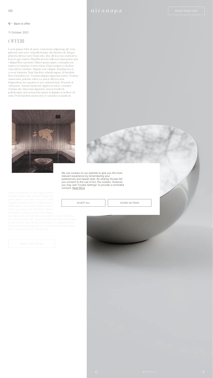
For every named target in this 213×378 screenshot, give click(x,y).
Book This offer (31, 244)
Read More (78, 188)
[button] (143, 371)
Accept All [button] (83, 202)
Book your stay (186, 10)
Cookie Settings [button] (129, 202)
